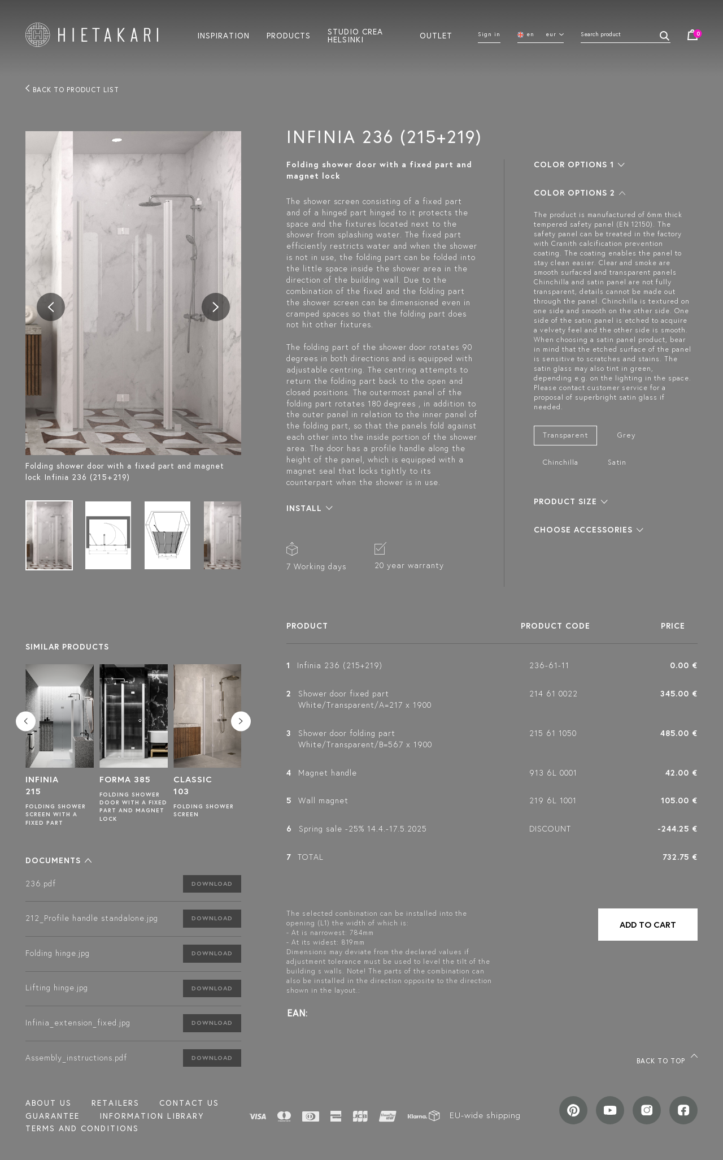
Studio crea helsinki (355, 35)
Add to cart (648, 924)
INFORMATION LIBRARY (151, 1116)
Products (289, 35)
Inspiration (223, 35)
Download (212, 884)
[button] (58, 860)
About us (48, 1103)
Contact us (189, 1103)
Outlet (436, 35)
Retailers (116, 1103)
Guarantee (52, 1116)
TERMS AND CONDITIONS (82, 1128)
